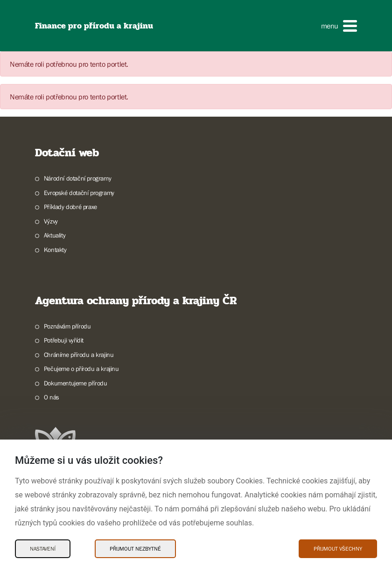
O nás (51, 397)
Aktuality (54, 235)
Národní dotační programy (77, 178)
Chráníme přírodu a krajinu (79, 354)
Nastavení (43, 548)
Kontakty (55, 249)
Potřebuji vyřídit (64, 340)
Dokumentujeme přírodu (75, 383)
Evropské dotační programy (79, 192)
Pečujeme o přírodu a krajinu (81, 368)
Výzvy (51, 221)
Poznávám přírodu (67, 326)
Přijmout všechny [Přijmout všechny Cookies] (338, 548)
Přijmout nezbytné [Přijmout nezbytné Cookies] (135, 548)
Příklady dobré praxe (70, 206)
